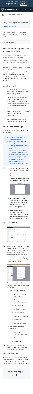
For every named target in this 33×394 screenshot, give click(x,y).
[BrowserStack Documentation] (4, 15)
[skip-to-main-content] (7, 2)
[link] (20, 189)
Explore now (23, 5)
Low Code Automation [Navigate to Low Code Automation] (9, 32)
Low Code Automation (16, 15)
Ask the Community (11, 26)
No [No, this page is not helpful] (20, 375)
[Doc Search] (26, 9)
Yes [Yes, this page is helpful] (13, 375)
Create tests (22, 32)
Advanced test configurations (11, 34)
